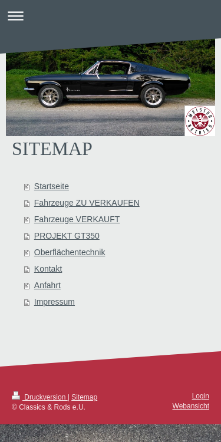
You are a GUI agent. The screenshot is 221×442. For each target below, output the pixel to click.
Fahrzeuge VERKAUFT (77, 219)
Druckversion (40, 397)
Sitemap (84, 397)
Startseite (51, 186)
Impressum (54, 301)
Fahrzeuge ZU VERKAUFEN (87, 202)
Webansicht (191, 406)
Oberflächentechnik (69, 252)
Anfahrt (47, 285)
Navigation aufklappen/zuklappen (110, 15)
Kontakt (48, 268)
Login (200, 396)
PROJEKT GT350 (67, 235)
